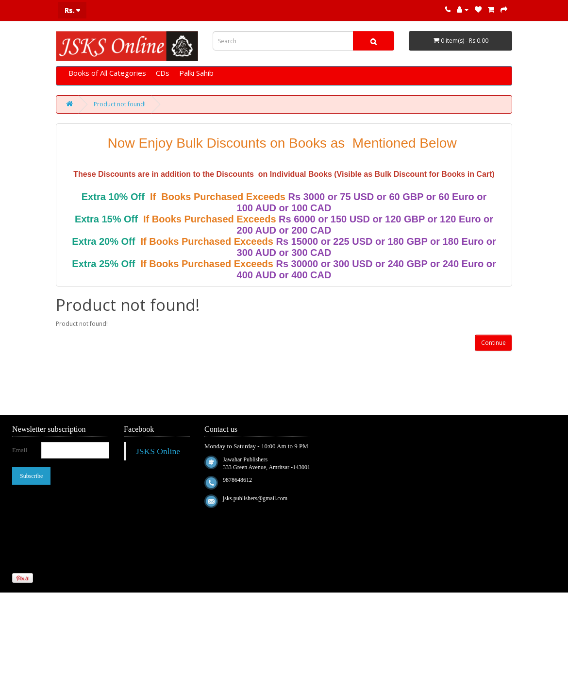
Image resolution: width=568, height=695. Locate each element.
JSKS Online (158, 451)
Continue (493, 343)
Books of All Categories (107, 73)
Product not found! (120, 104)
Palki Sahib (196, 73)
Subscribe (31, 476)
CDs (162, 73)
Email (19, 450)
